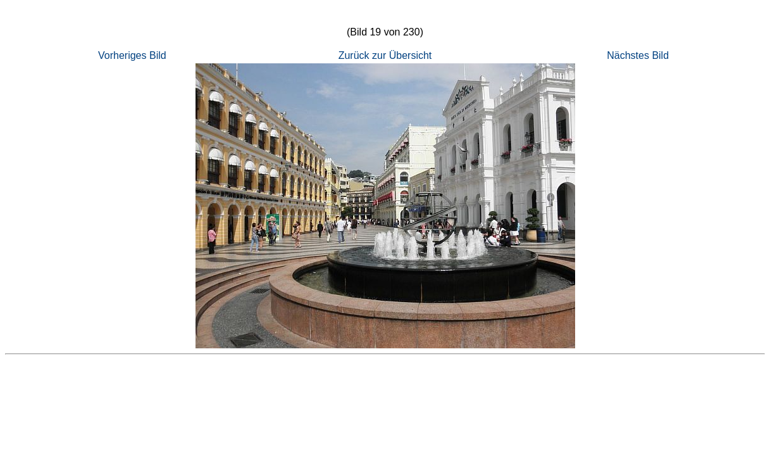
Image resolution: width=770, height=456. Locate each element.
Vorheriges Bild (132, 55)
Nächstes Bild (638, 55)
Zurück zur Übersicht (385, 55)
